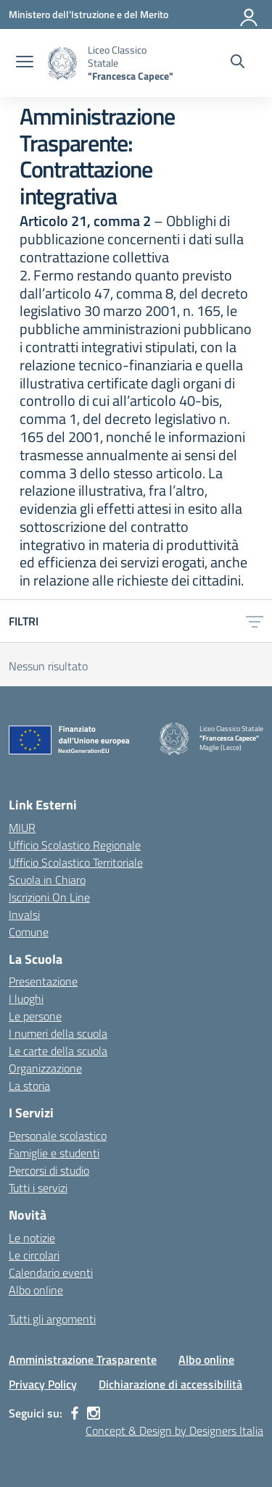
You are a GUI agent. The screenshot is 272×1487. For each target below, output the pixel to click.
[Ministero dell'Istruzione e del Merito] (88, 14)
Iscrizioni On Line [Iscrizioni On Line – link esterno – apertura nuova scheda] (49, 897)
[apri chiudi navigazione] (24, 63)
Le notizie (32, 1237)
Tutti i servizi (38, 1187)
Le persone (35, 1016)
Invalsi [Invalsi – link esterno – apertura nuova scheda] (24, 914)
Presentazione (43, 981)
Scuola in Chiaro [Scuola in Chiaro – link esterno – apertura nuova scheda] (47, 879)
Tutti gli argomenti (52, 1319)
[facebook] (74, 1413)
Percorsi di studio (49, 1170)
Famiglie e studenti (54, 1153)
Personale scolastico (58, 1135)
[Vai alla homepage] (62, 63)
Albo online (36, 1290)
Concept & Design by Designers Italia (174, 1430)
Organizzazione (45, 1068)
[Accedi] (249, 14)
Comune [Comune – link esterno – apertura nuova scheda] (29, 932)
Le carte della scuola (58, 1050)
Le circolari (34, 1255)
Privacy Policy (43, 1384)
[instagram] (93, 1413)
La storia (29, 1085)
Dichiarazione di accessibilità (170, 1384)
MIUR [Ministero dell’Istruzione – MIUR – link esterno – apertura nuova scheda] (22, 827)
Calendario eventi (51, 1272)
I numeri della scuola (58, 1033)
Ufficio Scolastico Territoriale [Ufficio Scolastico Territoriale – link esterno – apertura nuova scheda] (76, 862)
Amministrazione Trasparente (83, 1359)
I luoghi (26, 998)
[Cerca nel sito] (237, 63)
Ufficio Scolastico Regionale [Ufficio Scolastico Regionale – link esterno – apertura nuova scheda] (75, 845)
